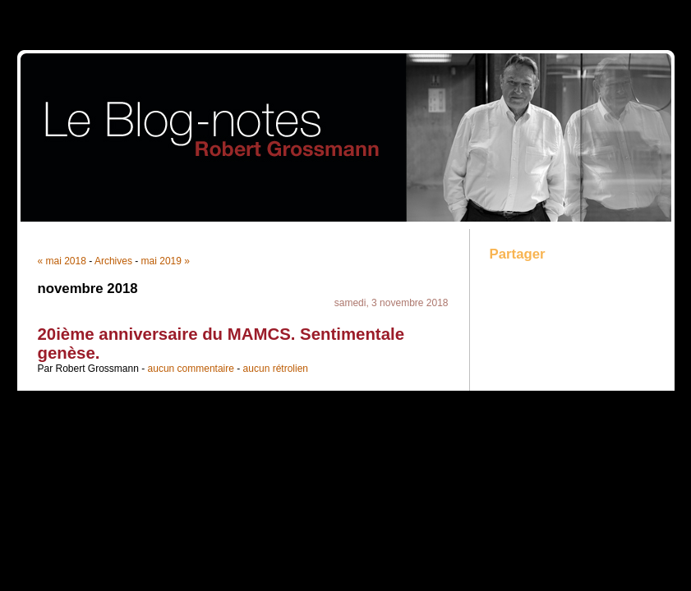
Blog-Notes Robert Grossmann (346, 135)
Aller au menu (562, 11)
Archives (113, 261)
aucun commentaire (191, 368)
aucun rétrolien (275, 368)
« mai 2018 (62, 261)
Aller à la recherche (643, 11)
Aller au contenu (489, 11)
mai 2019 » (165, 261)
